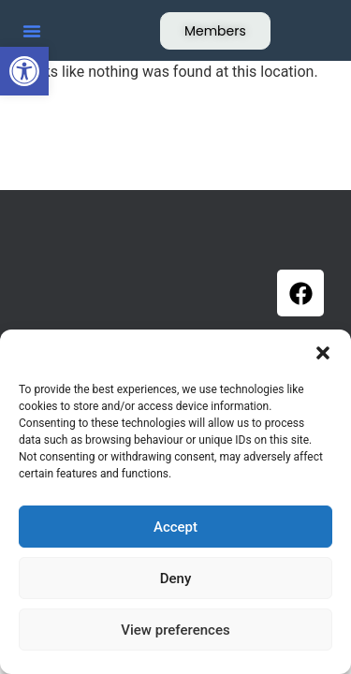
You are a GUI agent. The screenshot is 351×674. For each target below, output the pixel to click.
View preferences (175, 630)
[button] (24, 71)
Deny (176, 578)
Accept (175, 527)
